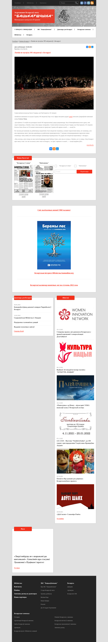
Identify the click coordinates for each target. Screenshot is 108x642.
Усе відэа (17, 568)
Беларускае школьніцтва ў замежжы (65, 624)
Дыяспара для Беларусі (64, 29)
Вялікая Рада (44, 597)
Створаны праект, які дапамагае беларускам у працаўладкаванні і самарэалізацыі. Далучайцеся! (74, 334)
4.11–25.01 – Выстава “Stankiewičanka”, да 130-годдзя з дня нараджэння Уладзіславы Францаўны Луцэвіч (75, 443)
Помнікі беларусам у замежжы (64, 617)
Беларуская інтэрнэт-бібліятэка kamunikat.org (54, 273)
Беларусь (29, 35)
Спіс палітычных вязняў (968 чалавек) (54, 210)
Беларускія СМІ (72, 594)
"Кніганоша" (82, 166)
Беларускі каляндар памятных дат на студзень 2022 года (54, 285)
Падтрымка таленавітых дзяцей (26, 322)
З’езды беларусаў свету (48, 590)
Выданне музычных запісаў (24, 327)
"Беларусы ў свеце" (65, 166)
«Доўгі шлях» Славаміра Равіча (68, 514)
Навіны (17, 590)
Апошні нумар (23, 194)
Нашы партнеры (20, 597)
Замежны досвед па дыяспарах (25, 594)
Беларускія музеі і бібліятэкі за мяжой (25, 631)
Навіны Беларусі (24, 41)
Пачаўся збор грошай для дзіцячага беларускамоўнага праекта (70, 480)
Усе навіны (60, 518)
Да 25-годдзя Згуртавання (48, 608)
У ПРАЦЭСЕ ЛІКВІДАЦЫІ (23, 29)
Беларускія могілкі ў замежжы (64, 620)
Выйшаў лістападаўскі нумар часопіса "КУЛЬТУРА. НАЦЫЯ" (71, 371)
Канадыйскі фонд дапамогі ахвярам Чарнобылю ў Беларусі (32, 308)
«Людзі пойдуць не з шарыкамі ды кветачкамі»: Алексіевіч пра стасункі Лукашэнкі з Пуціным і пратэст (32, 559)
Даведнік (70, 587)
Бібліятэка (30, 3)
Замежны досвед (60, 627)
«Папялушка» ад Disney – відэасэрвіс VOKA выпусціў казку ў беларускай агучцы (73, 406)
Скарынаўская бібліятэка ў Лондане (27, 318)
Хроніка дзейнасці (46, 594)
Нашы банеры (45, 601)
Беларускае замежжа (84, 29)
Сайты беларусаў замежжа (22, 624)
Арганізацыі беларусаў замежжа (23, 620)
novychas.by (23, 49)
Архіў (24, 196)
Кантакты (43, 3)
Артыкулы (70, 590)
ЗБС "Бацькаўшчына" (44, 29)
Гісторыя (17, 617)
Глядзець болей (19, 331)
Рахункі (43, 604)
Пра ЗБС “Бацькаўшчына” (48, 587)
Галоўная (18, 3)
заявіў (71, 116)
